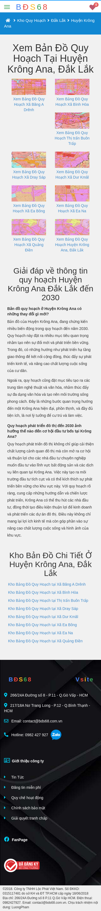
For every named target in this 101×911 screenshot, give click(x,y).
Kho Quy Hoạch (31, 20)
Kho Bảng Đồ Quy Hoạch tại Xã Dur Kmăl (43, 617)
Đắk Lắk (58, 20)
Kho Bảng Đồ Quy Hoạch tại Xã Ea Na (40, 633)
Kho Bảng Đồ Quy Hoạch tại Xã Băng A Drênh (47, 584)
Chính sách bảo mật (24, 808)
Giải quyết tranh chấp (25, 818)
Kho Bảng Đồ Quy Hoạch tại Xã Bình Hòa (43, 592)
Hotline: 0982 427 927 (26, 734)
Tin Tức (14, 777)
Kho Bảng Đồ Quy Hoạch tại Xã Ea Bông (42, 625)
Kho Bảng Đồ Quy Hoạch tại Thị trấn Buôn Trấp (48, 600)
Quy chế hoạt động (23, 797)
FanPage (15, 839)
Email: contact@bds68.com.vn (33, 721)
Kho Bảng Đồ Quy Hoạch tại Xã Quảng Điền (45, 641)
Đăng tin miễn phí (22, 787)
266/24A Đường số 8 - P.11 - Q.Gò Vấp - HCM (46, 695)
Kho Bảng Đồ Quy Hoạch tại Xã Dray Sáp (43, 608)
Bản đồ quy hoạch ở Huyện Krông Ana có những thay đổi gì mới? (44, 311)
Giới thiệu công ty (24, 760)
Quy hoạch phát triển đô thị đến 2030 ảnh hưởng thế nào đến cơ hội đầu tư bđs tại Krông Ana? (49, 431)
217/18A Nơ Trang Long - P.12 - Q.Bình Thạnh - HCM (47, 708)
